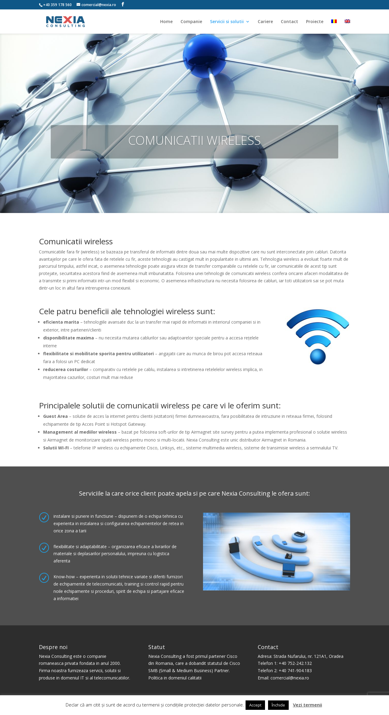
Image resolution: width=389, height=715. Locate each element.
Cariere (265, 21)
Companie (191, 21)
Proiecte (314, 21)
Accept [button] (255, 705)
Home (166, 21)
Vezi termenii (307, 705)
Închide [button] (278, 705)
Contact (289, 21)
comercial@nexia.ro (289, 678)
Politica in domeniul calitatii (174, 678)
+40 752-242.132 (295, 663)
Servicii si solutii (227, 21)
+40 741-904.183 (295, 670)
